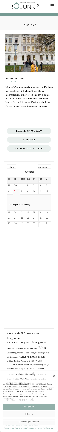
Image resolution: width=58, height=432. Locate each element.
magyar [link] (47, 364)
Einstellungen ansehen (29, 421)
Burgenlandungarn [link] (30, 348)
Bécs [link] (42, 347)
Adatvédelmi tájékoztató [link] (14, 428)
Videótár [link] (29, 139)
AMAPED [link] (20, 333)
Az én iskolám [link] (14, 78)
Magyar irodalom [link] (12, 368)
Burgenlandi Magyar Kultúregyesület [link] (27, 342)
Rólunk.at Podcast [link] (29, 131)
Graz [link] (40, 360)
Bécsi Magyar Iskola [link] (16, 352)
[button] (54, 376)
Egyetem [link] (17, 361)
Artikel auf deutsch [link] (29, 148)
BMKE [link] (30, 333)
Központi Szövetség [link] (36, 365)
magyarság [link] (23, 368)
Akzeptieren (29, 406)
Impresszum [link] (48, 428)
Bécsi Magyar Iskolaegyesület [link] (37, 353)
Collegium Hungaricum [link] (32, 356)
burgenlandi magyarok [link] (15, 348)
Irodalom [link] (11, 364)
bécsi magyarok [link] (12, 357)
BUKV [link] (36, 333)
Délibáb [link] (10, 361)
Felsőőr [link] (33, 360)
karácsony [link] (19, 365)
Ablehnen (29, 414)
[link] (52, 5)
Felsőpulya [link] (24, 361)
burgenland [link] (14, 338)
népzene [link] (40, 368)
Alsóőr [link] (10, 333)
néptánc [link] (33, 368)
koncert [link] (26, 365)
